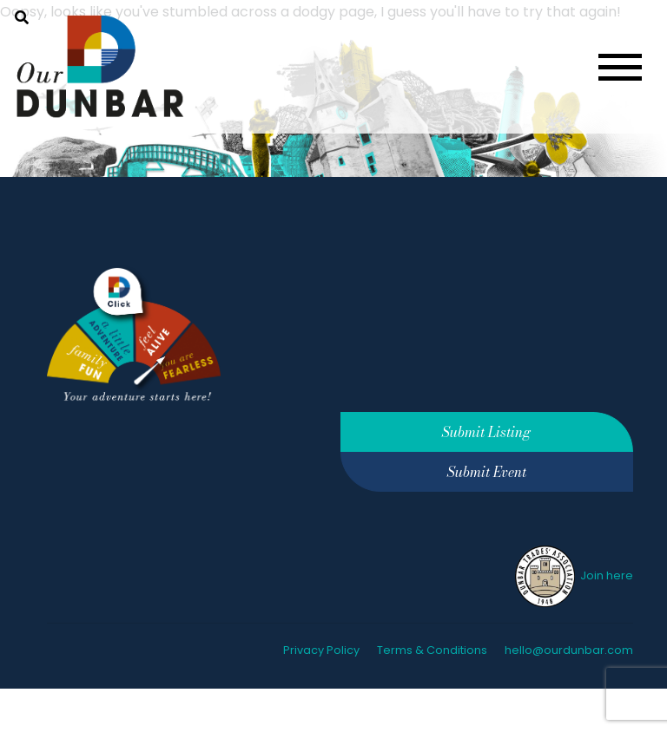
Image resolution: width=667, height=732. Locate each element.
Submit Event (486, 471)
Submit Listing (486, 432)
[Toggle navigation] (620, 67)
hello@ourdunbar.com (569, 650)
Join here (572, 575)
